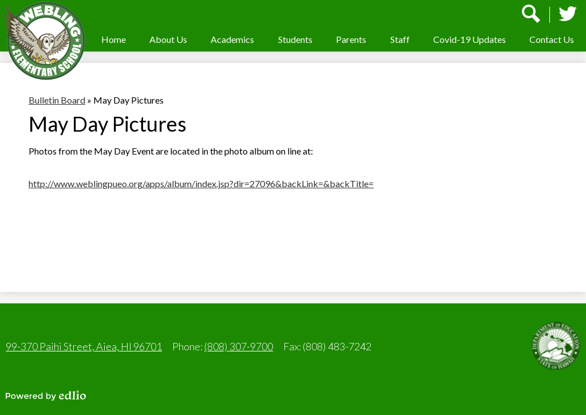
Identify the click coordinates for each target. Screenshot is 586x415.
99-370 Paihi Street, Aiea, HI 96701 (84, 346)
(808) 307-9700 (238, 346)
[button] (168, 39)
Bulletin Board (57, 99)
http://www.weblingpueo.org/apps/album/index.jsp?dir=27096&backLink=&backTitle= (201, 183)
